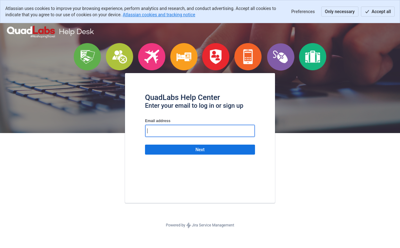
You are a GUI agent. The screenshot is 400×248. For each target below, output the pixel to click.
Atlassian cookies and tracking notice (159, 14)
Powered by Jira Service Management (200, 225)
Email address (157, 121)
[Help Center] (50, 32)
